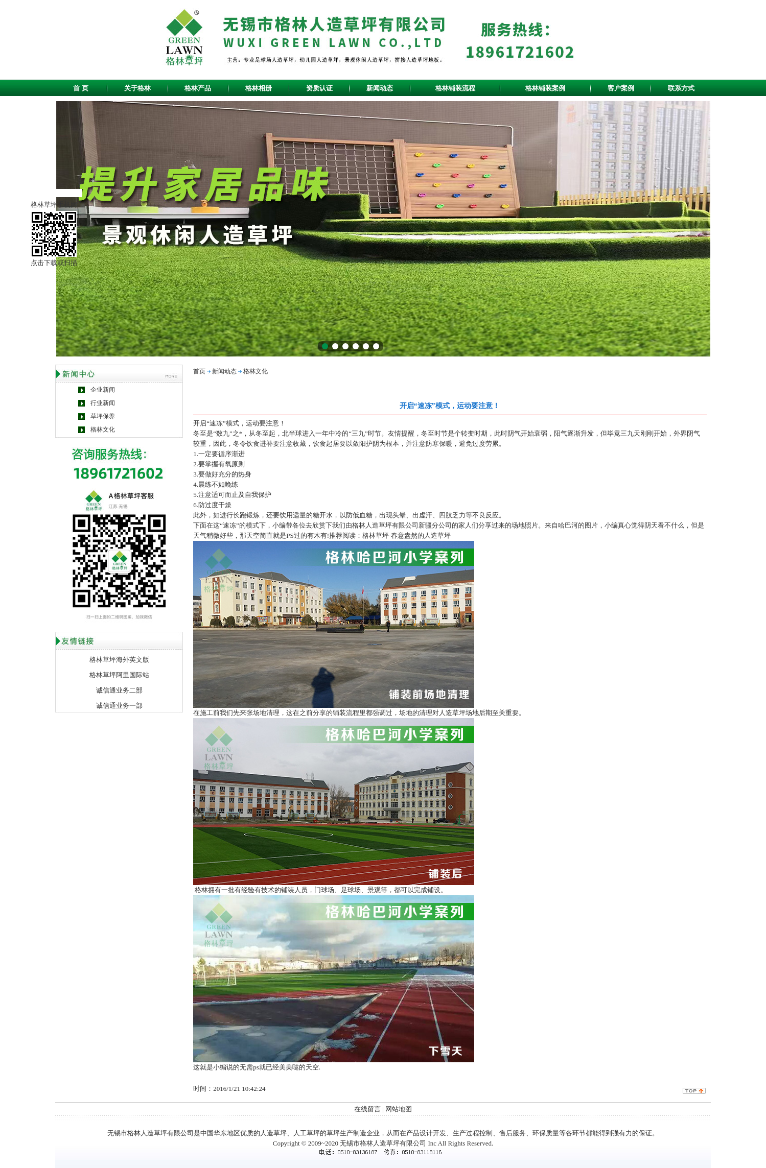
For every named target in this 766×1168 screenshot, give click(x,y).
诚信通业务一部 (119, 705)
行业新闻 (102, 403)
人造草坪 (273, 1133)
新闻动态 (224, 371)
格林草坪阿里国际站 (119, 675)
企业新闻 (102, 389)
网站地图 (398, 1109)
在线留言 (367, 1109)
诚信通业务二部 (119, 690)
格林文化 (102, 429)
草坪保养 (102, 416)
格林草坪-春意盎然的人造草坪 (406, 535)
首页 (199, 371)
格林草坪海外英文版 (119, 659)
